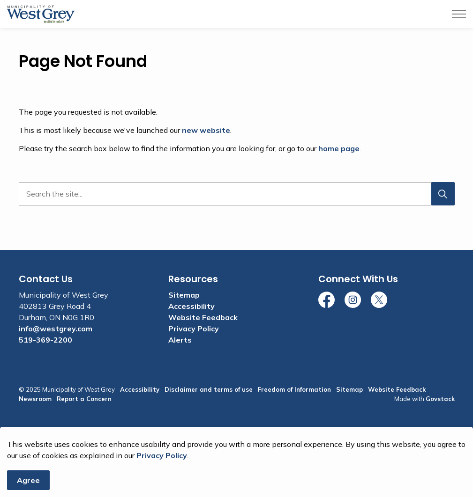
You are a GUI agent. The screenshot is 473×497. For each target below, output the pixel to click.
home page (339, 148)
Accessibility (191, 306)
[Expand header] (459, 14)
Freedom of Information (294, 389)
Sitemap (184, 295)
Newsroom (35, 398)
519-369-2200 (45, 339)
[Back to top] (237, 437)
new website (206, 130)
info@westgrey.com (55, 328)
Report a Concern (84, 398)
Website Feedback (203, 317)
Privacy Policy (161, 475)
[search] (234, 193)
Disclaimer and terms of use (209, 389)
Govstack (440, 398)
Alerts (180, 339)
